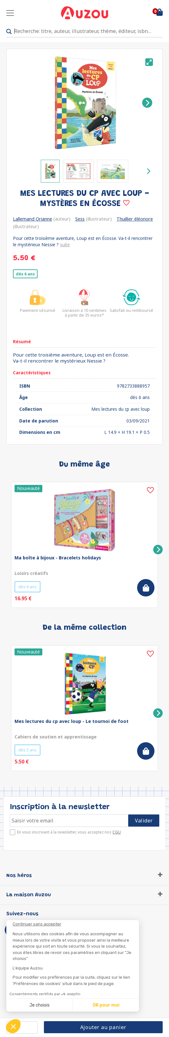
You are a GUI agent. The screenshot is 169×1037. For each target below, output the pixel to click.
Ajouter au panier (103, 1027)
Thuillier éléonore (135, 219)
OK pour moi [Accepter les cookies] (106, 1005)
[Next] (147, 102)
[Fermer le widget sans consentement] (75, 924)
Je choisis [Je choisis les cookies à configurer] (39, 1005)
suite (65, 245)
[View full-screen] (149, 62)
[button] (13, 1026)
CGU (116, 832)
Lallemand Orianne (32, 219)
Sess (80, 219)
